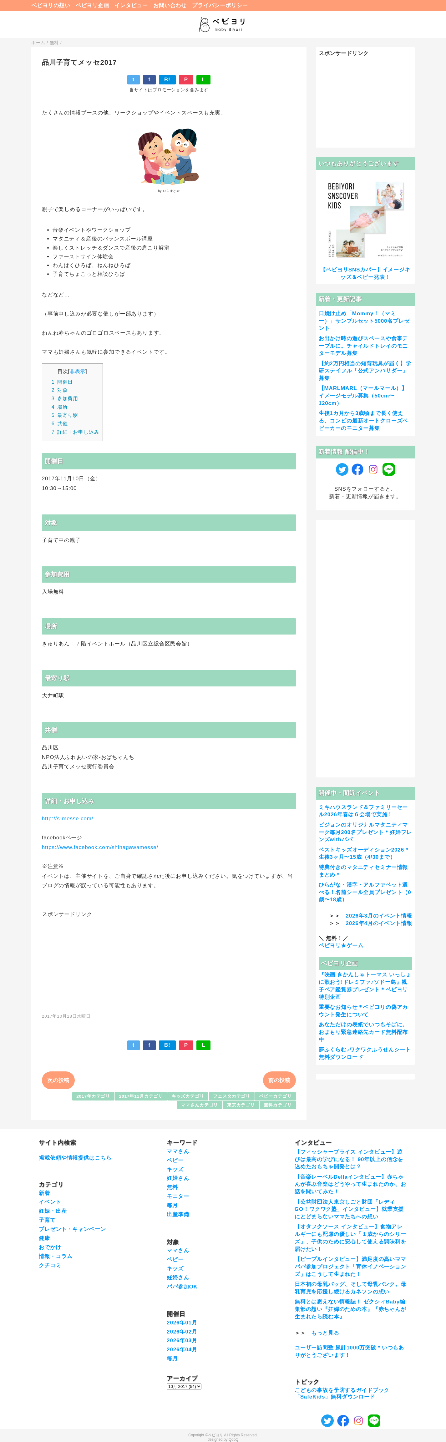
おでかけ (50, 1247)
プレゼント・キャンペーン (72, 1229)
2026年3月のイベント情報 (379, 916)
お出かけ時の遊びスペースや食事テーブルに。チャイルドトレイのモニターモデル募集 (363, 346)
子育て (47, 1220)
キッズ (175, 1169)
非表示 (78, 371)
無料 (172, 1187)
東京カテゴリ (241, 1105)
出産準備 (178, 1214)
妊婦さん (178, 1178)
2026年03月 (182, 1340)
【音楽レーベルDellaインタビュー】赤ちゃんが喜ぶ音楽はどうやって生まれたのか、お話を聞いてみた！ (350, 1184)
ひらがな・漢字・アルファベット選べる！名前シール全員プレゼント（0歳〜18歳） (365, 892)
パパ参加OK (182, 1287)
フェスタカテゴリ (231, 1096)
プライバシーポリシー (220, 5)
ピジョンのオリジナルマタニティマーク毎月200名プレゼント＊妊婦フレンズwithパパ (365, 832)
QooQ (234, 1439)
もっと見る (325, 1333)
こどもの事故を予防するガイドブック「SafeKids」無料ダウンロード (342, 1393)
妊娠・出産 (53, 1211)
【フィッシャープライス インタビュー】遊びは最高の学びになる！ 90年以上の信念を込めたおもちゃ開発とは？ (349, 1159)
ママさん (178, 1151)
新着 (44, 1193)
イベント (50, 1202)
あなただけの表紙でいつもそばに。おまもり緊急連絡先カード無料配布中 (363, 1032)
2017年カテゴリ (93, 1096)
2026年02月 (182, 1332)
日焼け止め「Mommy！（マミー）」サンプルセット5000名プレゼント (364, 321)
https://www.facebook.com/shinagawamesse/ (100, 847)
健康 (44, 1238)
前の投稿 (279, 1080)
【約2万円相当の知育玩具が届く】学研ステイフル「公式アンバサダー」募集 (365, 371)
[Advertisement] (168, 962)
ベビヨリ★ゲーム (341, 946)
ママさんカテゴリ (199, 1105)
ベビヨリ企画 (92, 5)
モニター (178, 1196)
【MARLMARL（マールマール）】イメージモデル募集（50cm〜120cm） (363, 395)
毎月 (172, 1205)
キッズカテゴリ (188, 1096)
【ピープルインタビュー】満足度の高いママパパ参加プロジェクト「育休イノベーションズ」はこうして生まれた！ (350, 1266)
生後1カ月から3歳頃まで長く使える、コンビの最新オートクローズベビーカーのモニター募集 (363, 420)
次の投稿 (58, 1080)
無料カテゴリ (277, 1105)
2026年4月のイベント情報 (379, 923)
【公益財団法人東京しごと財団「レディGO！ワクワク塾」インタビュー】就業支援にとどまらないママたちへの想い (349, 1209)
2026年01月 (182, 1323)
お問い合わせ (170, 5)
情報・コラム (55, 1256)
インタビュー (131, 5)
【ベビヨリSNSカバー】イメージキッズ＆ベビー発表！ (365, 273)
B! (167, 80)
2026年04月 (182, 1350)
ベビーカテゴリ (275, 1096)
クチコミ (50, 1265)
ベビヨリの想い (50, 5)
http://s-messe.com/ (67, 819)
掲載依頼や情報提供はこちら (75, 1158)
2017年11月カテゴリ (141, 1096)
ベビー (175, 1160)
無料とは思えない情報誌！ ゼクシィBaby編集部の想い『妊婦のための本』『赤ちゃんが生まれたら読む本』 (350, 1309)
